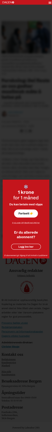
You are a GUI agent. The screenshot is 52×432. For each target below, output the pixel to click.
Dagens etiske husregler (16, 336)
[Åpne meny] (50, 2)
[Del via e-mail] (30, 131)
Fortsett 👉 (25, 213)
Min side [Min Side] (6, 371)
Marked (6, 365)
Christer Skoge (10, 346)
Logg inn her (26, 246)
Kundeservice (9, 362)
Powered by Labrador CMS (26, 427)
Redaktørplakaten (12, 327)
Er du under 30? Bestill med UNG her (26, 223)
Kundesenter (8, 374)
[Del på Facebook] (22, 131)
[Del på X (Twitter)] (26, 131)
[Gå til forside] (8, 2)
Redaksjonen (9, 359)
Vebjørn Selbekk (26, 275)
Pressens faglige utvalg (15, 322)
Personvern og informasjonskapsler (22, 331)
